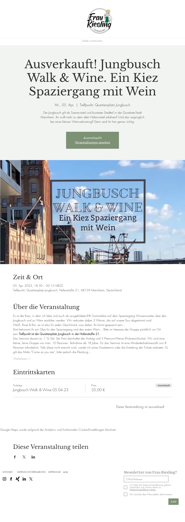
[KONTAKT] (7, 472)
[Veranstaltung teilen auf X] (24, 456)
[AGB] (65, 472)
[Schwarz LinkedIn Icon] (24, 479)
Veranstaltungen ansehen (92, 142)
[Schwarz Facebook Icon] (11, 479)
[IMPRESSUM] (54, 472)
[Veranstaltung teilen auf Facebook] (15, 456)
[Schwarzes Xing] (17, 479)
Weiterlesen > (21, 358)
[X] (31, 479)
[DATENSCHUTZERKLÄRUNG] (31, 472)
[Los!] (173, 501)
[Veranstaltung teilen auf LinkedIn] (33, 456)
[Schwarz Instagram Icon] (4, 479)
